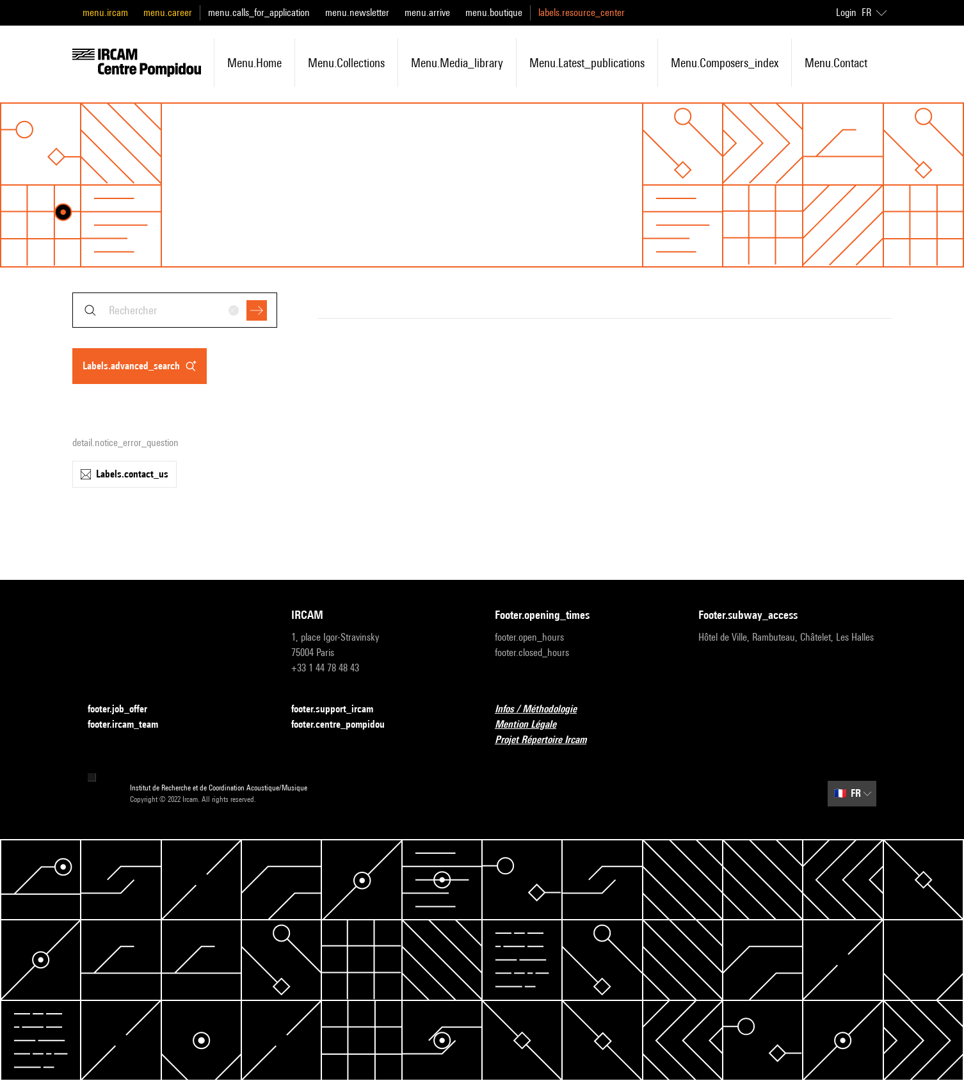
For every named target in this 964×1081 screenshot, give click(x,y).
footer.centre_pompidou (345, 725)
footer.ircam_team (130, 725)
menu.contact (836, 63)
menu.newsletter (357, 12)
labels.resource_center (581, 12)
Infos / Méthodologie (543, 709)
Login (846, 12)
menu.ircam (105, 12)
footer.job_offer (125, 709)
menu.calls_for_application (259, 12)
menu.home (254, 63)
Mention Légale (533, 725)
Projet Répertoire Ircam (548, 740)
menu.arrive (427, 12)
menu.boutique (493, 12)
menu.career (167, 12)
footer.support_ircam (340, 709)
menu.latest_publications (587, 63)
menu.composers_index (724, 63)
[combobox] (174, 310)
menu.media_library (457, 63)
